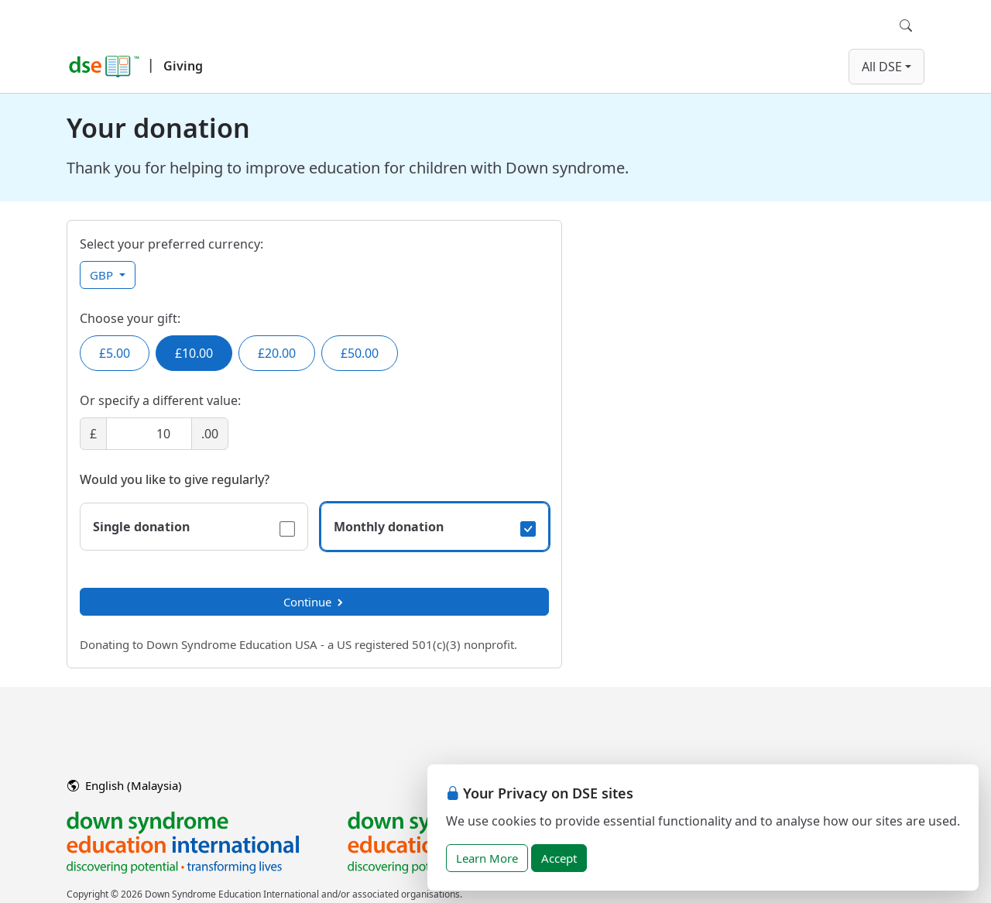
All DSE (882, 66)
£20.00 (277, 353)
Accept (559, 858)
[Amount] (149, 433)
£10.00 (194, 353)
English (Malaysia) (124, 785)
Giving (183, 65)
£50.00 (360, 353)
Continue (314, 601)
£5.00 (114, 353)
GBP (103, 275)
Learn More (487, 858)
